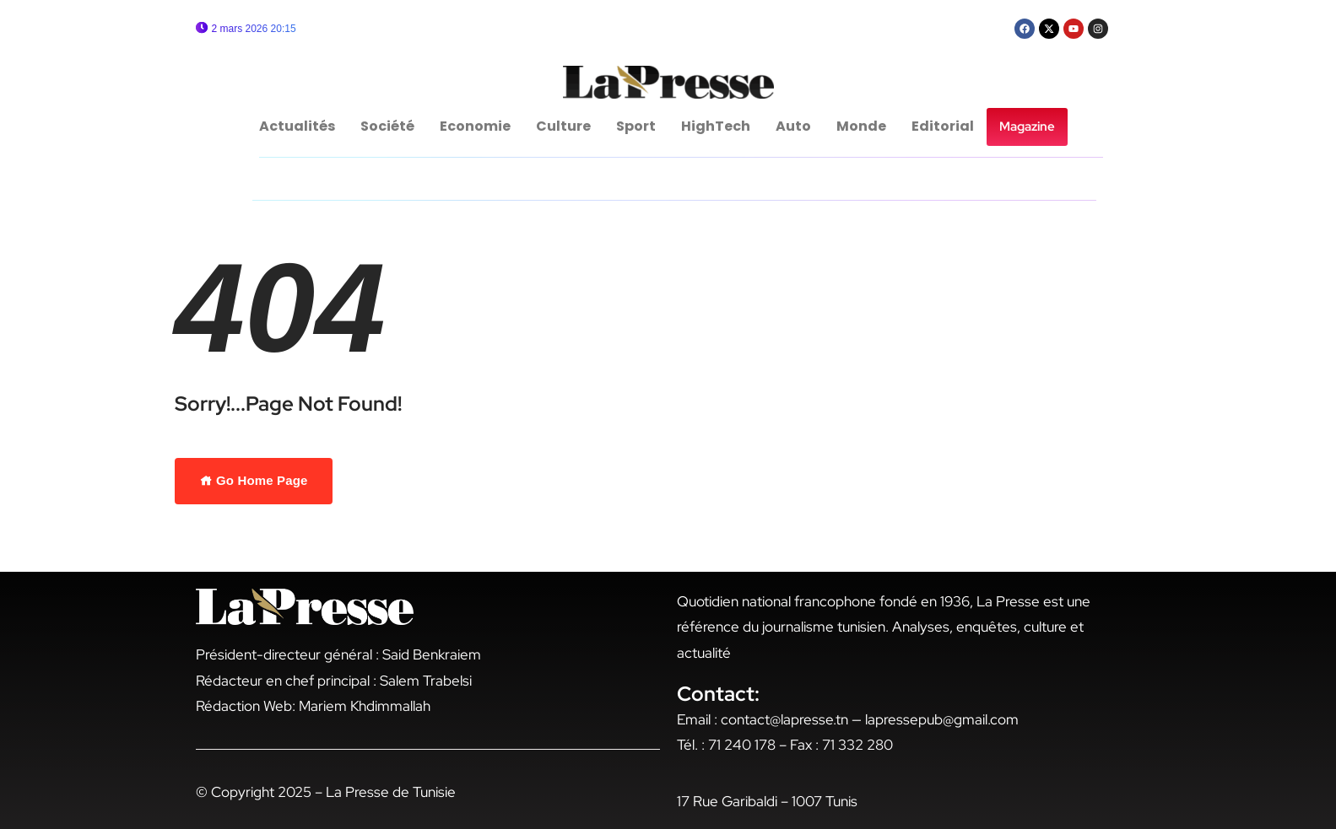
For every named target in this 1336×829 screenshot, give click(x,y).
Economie (475, 126)
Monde (861, 126)
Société (387, 126)
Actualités (297, 126)
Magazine (1027, 126)
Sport (636, 126)
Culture (563, 126)
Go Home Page (254, 480)
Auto (793, 126)
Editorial (942, 126)
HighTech (715, 126)
